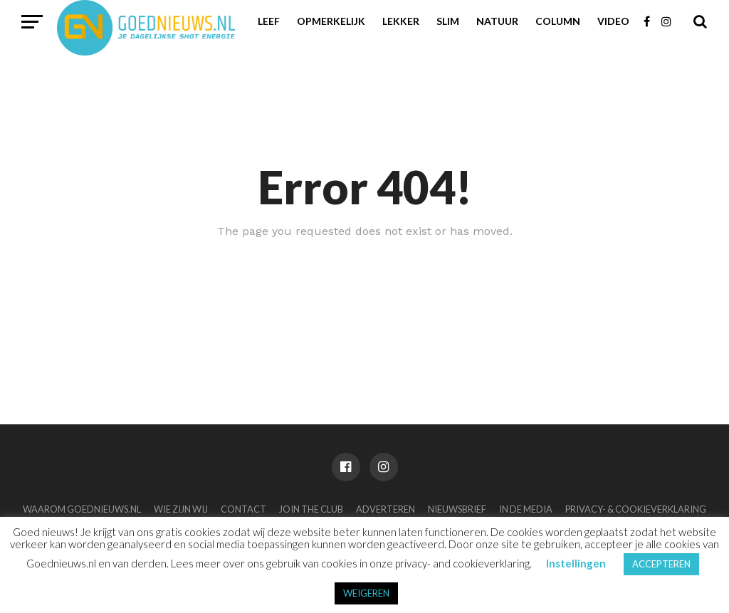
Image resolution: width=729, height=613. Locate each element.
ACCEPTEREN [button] (661, 564)
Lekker (400, 21)
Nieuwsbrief (457, 509)
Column (557, 21)
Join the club (311, 509)
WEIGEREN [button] (366, 593)
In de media (525, 509)
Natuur (497, 21)
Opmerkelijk (331, 21)
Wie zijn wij (181, 509)
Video (613, 21)
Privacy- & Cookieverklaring (635, 509)
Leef (269, 21)
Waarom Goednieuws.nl (82, 509)
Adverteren (385, 509)
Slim (447, 21)
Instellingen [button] (576, 563)
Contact (243, 509)
